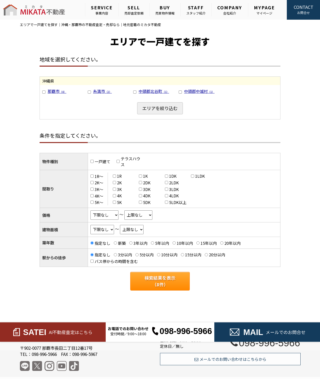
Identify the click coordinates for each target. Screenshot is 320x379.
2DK (146, 183)
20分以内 (217, 255)
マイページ (264, 9)
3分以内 (125, 255)
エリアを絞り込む (160, 108)
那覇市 (57, 91)
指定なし (102, 243)
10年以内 (185, 243)
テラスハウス (130, 161)
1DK (172, 176)
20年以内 (232, 243)
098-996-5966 (265, 342)
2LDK (174, 183)
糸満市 (102, 91)
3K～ (99, 189)
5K (119, 202)
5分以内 (147, 255)
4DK (146, 196)
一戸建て (102, 161)
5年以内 (162, 243)
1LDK (200, 176)
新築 (122, 243)
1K (145, 176)
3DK (146, 189)
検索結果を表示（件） (160, 281)
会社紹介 (229, 9)
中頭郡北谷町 (154, 91)
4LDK (174, 196)
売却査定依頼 (134, 9)
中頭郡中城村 (199, 91)
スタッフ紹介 (195, 9)
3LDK (174, 189)
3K (119, 189)
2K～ (99, 183)
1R (119, 176)
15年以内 (209, 243)
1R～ (99, 176)
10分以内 (169, 255)
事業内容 (102, 9)
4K (119, 196)
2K (119, 183)
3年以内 (140, 243)
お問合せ (303, 9)
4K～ (99, 196)
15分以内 (193, 255)
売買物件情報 (165, 9)
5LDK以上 (178, 202)
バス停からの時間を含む (116, 261)
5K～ (99, 202)
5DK (146, 202)
